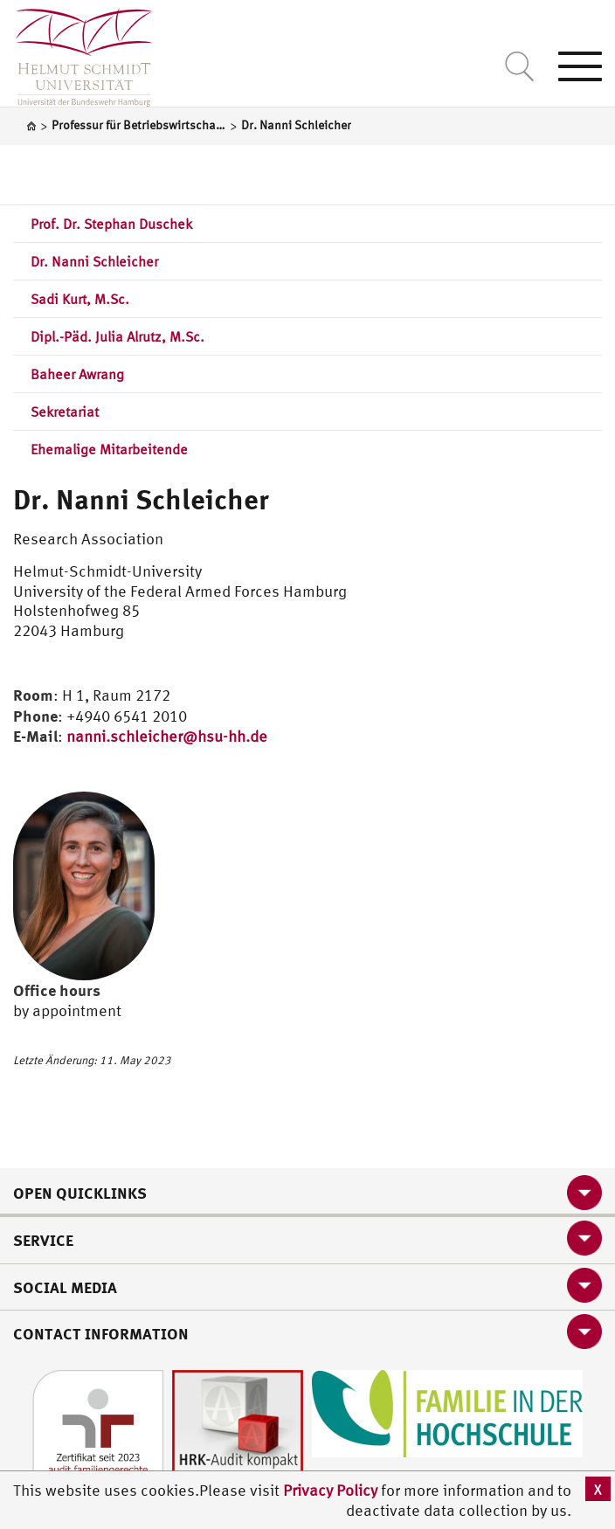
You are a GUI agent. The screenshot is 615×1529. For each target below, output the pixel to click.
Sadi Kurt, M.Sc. (80, 299)
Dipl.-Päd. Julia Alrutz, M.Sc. (117, 336)
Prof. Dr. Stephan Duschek (111, 223)
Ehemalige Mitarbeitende (109, 449)
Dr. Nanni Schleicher (94, 261)
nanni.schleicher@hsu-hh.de (166, 736)
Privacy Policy (332, 1490)
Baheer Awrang (77, 374)
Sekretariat (65, 411)
